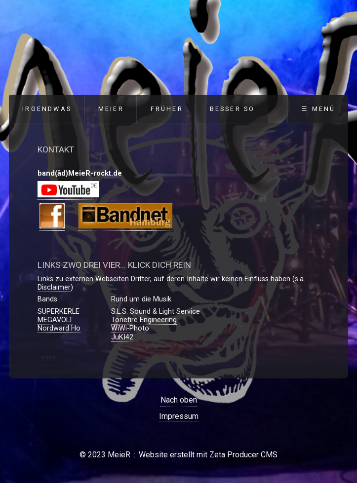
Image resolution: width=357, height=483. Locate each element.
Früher (167, 108)
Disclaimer (54, 287)
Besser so (232, 108)
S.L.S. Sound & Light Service (155, 311)
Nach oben (178, 400)
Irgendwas (47, 108)
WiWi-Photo (130, 328)
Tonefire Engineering (144, 320)
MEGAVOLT (55, 320)
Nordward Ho (59, 328)
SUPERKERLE (58, 311)
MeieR (111, 108)
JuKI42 (122, 337)
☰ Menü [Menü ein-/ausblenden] (318, 108)
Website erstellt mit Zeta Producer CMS (208, 454)
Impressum (178, 416)
